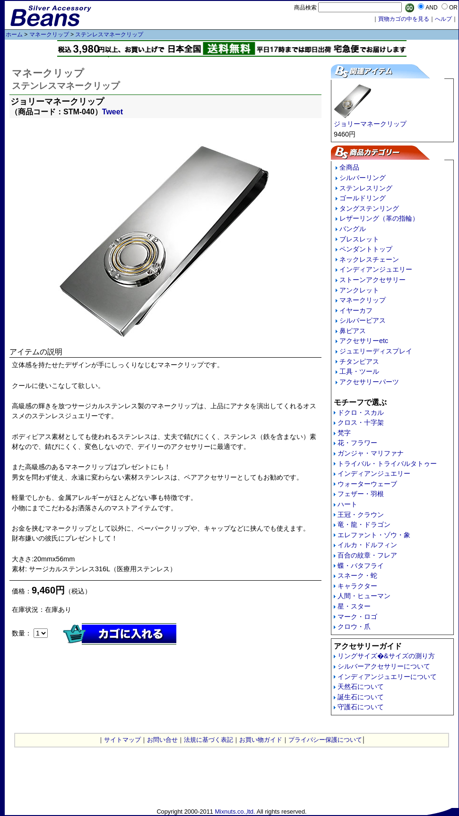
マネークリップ (49, 34)
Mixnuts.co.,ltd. (235, 811)
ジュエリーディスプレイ (375, 351)
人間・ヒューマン (364, 596)
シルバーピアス (362, 320)
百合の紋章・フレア (367, 555)
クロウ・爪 (354, 626)
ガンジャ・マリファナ (371, 453)
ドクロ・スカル (361, 412)
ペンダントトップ (365, 249)
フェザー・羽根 (361, 494)
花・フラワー (357, 443)
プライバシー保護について (325, 739)
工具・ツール (359, 371)
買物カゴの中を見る (403, 19)
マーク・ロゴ (357, 616)
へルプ (443, 19)
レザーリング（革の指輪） (379, 218)
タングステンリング (369, 208)
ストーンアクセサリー (372, 279)
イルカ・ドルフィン (367, 545)
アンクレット (359, 290)
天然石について (361, 686)
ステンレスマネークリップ (109, 34)
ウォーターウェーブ (367, 484)
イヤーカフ (355, 310)
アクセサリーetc (363, 340)
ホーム (14, 34)
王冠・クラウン (361, 514)
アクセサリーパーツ (369, 382)
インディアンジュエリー (375, 269)
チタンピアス (359, 361)
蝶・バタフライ (361, 565)
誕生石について (361, 697)
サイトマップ (122, 739)
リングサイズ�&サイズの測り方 (386, 656)
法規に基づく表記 (208, 739)
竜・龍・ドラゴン (364, 524)
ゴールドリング (362, 198)
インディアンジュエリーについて (387, 676)
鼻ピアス (352, 331)
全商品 (349, 167)
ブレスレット (359, 239)
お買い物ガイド (260, 739)
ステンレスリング (365, 188)
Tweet (112, 112)
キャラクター (357, 586)
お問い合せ (162, 739)
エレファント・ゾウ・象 (374, 535)
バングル (352, 228)
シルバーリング (362, 177)
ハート (347, 504)
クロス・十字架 (361, 422)
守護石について (361, 707)
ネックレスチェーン (369, 259)
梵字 (344, 433)
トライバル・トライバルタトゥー (387, 463)
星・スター (354, 606)
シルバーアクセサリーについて (384, 666)
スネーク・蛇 (357, 575)
